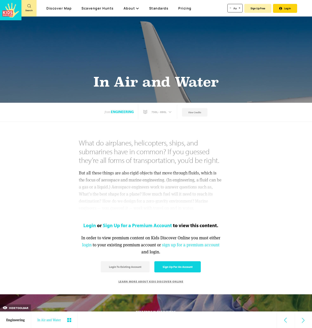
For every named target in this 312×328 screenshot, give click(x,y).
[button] (158, 112)
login (87, 245)
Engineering (122, 111)
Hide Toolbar (15, 308)
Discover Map (59, 8)
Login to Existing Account (125, 267)
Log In (285, 8)
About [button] (131, 8)
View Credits (194, 112)
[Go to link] (10, 10)
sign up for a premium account (191, 245)
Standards (159, 8)
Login (89, 225)
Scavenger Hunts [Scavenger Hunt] (97, 8)
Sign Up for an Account (178, 267)
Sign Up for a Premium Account (137, 225)
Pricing (184, 8)
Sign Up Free (258, 8)
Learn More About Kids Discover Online (150, 281)
